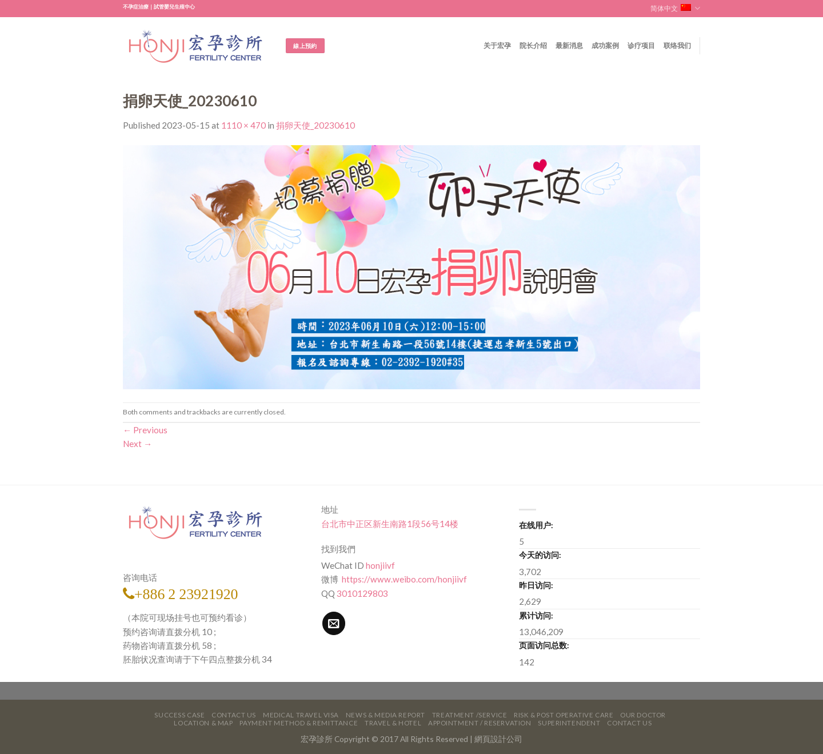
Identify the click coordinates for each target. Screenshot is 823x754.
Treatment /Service (469, 715)
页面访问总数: (544, 645)
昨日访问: (536, 585)
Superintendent (569, 723)
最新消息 (570, 45)
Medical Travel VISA (301, 715)
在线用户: (536, 525)
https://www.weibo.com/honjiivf (403, 579)
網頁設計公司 (498, 739)
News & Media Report (385, 715)
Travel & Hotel (393, 723)
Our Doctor (643, 715)
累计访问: (536, 615)
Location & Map (203, 723)
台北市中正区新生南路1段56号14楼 (389, 523)
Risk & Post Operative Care (563, 715)
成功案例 (606, 45)
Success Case (179, 715)
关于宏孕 (498, 45)
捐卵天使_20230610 (315, 125)
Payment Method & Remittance (298, 723)
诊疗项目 (642, 45)
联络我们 (678, 45)
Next (137, 443)
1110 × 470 (243, 125)
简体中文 (675, 8)
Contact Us (233, 715)
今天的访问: (540, 555)
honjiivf (380, 565)
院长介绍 (534, 45)
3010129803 (362, 593)
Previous (145, 430)
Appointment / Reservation (480, 723)
